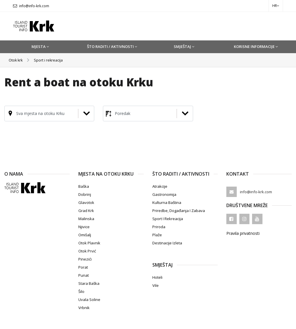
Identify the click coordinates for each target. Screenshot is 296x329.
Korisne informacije (256, 46)
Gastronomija (164, 194)
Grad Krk (86, 210)
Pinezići (85, 259)
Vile (155, 285)
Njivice (84, 226)
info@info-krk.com (34, 5)
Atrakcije (159, 186)
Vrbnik (84, 307)
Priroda (158, 226)
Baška (83, 186)
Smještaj (184, 46)
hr (275, 5)
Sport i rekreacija (51, 60)
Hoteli (157, 277)
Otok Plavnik (89, 243)
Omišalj (84, 234)
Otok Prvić (87, 251)
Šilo (81, 291)
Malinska (86, 218)
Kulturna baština (166, 202)
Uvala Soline (89, 299)
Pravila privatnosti (243, 233)
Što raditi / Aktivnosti (112, 46)
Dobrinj (84, 194)
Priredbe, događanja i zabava (178, 210)
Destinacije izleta (167, 243)
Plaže (157, 234)
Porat (83, 267)
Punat (83, 275)
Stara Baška (88, 283)
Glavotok (86, 202)
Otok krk (17, 60)
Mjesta (40, 46)
